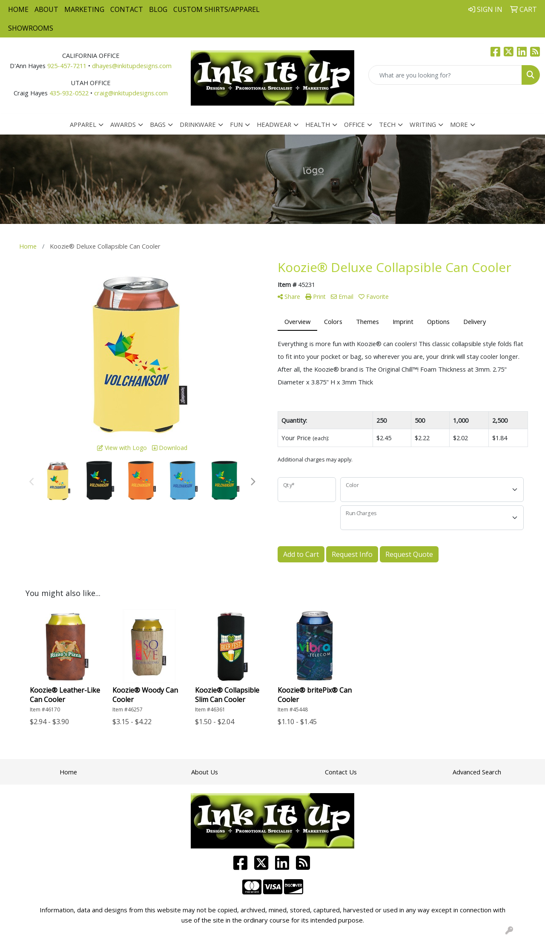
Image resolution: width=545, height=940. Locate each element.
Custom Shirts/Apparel (216, 9)
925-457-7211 (66, 65)
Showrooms (30, 28)
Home (18, 9)
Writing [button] (423, 124)
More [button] (459, 124)
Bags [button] (158, 124)
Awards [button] (123, 124)
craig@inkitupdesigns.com (131, 93)
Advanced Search (477, 772)
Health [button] (317, 124)
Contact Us (341, 772)
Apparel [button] (83, 124)
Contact (126, 9)
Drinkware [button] (198, 124)
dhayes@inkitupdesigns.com (132, 65)
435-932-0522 (69, 93)
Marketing (84, 9)
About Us (204, 772)
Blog (158, 9)
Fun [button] (236, 124)
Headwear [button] (274, 124)
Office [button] (354, 124)
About (46, 9)
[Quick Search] (445, 75)
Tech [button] (387, 124)
